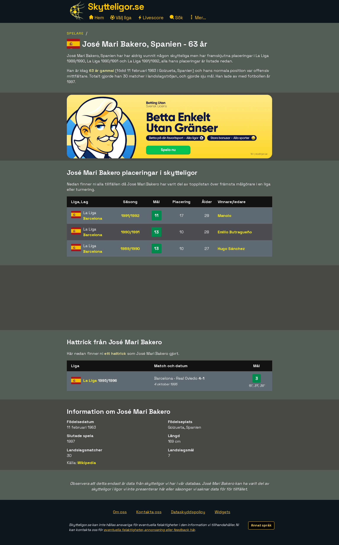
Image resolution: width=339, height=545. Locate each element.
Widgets (222, 511)
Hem (96, 18)
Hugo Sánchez (231, 248)
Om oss (120, 511)
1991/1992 (130, 215)
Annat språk (261, 525)
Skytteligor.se (116, 6)
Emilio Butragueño (235, 231)
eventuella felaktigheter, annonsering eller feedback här (149, 530)
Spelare (75, 33)
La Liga (100, 380)
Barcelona (92, 218)
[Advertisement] (169, 297)
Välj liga (120, 18)
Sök (176, 18)
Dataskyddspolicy (188, 511)
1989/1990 (130, 248)
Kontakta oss (149, 511)
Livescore (150, 18)
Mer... (197, 18)
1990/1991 (130, 231)
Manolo (224, 215)
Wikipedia (86, 462)
